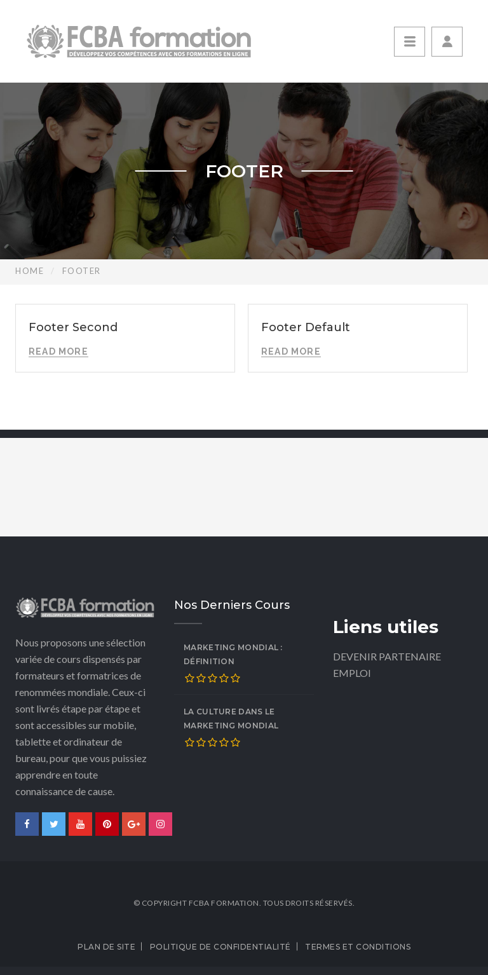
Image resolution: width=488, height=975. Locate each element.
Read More (58, 351)
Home (29, 271)
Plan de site (106, 946)
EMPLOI (352, 673)
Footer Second (73, 327)
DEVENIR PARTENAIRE (387, 656)
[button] (447, 42)
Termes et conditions (357, 946)
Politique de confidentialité (220, 946)
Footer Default (305, 327)
